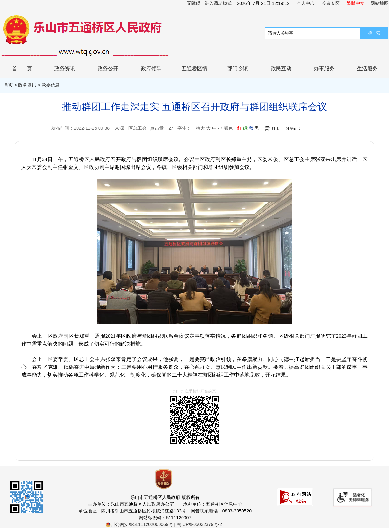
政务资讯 (64, 68)
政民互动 (281, 68)
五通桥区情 (194, 68)
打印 (275, 128)
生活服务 (367, 68)
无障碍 (193, 3)
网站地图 (380, 3)
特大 (200, 128)
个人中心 (306, 3)
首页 (27, 68)
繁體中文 (356, 3)
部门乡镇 (237, 68)
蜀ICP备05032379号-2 (199, 524)
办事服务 (324, 68)
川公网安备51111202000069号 (139, 524)
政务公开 (108, 68)
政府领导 (151, 68)
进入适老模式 (218, 3)
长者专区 (331, 3)
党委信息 (50, 85)
